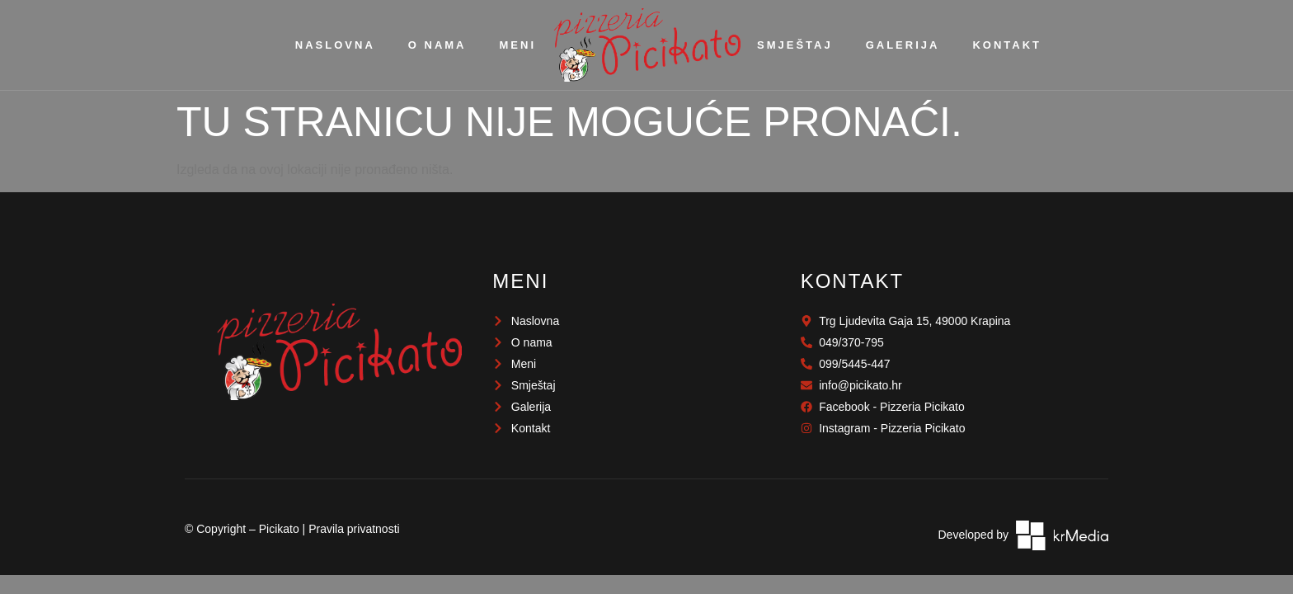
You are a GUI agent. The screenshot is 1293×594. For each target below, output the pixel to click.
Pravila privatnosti (354, 528)
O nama (437, 45)
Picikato (279, 528)
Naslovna (335, 45)
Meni (518, 45)
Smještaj (795, 45)
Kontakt (1006, 45)
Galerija (903, 45)
